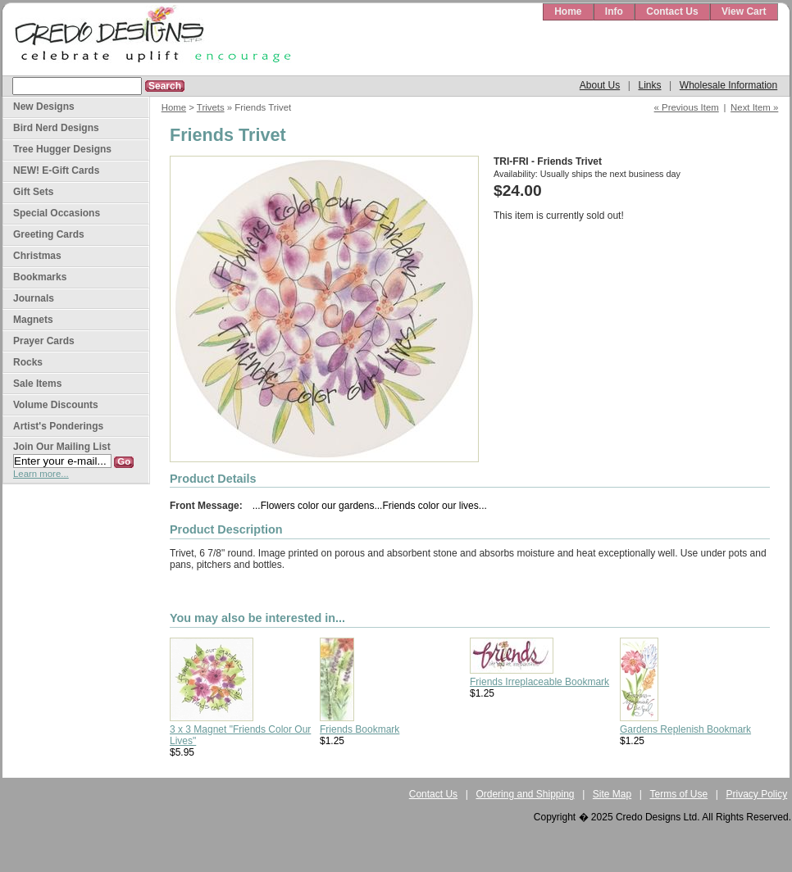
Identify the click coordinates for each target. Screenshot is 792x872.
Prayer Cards (44, 341)
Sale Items (37, 383)
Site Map (612, 794)
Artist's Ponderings (58, 426)
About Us (600, 85)
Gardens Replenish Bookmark (685, 729)
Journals (33, 298)
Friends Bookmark (359, 729)
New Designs (44, 106)
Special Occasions (56, 213)
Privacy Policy (757, 794)
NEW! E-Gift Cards (56, 170)
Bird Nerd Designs (56, 128)
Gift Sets (33, 192)
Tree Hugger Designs (62, 149)
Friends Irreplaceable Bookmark (539, 682)
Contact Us (672, 11)
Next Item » (754, 107)
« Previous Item (686, 107)
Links (649, 85)
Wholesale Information (728, 85)
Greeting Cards (48, 234)
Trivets (211, 107)
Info (614, 11)
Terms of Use (679, 794)
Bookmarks (39, 277)
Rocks (28, 362)
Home (567, 11)
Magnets (33, 319)
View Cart (743, 11)
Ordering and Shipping (525, 794)
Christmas (37, 255)
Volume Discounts (55, 405)
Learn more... (41, 474)
